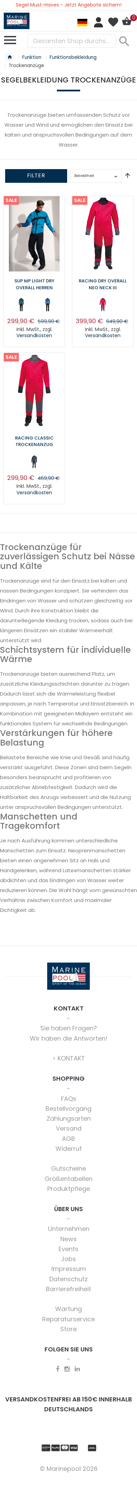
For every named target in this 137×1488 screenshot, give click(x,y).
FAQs (68, 1098)
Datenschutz (68, 1279)
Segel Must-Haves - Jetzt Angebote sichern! (69, 4)
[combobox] (71, 41)
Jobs (68, 1259)
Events (68, 1249)
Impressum (68, 1268)
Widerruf (68, 1148)
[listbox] (34, 306)
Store (68, 1329)
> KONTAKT (68, 1058)
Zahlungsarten (69, 1118)
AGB (68, 1138)
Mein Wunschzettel (113, 22)
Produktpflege (68, 1188)
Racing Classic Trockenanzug (34, 441)
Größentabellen (68, 1178)
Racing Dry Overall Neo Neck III (103, 284)
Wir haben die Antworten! (69, 1038)
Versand (69, 1128)
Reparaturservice (68, 1319)
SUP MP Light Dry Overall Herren (34, 284)
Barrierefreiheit (68, 1289)
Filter (36, 175)
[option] (21, 304)
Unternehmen (68, 1228)
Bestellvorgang (68, 1108)
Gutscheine (68, 1168)
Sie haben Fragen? (68, 1028)
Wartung (68, 1309)
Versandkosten (34, 335)
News (68, 1239)
